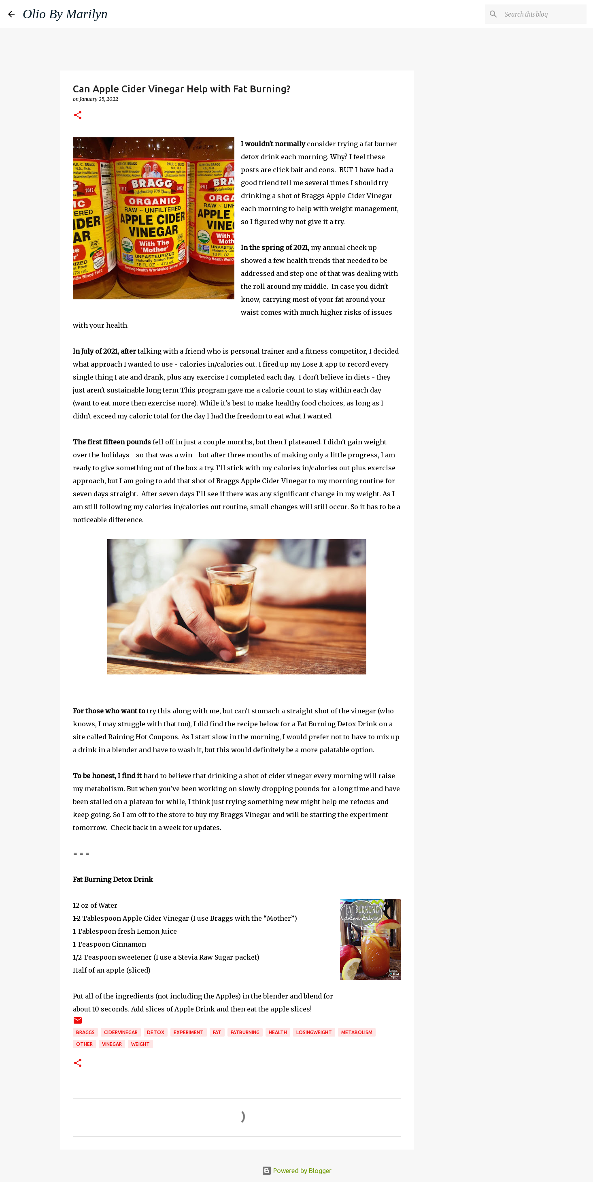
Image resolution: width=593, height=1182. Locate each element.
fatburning (245, 1032)
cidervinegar (121, 1032)
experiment (189, 1032)
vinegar (112, 1044)
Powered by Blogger (297, 1170)
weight (140, 1044)
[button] (78, 115)
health (278, 1032)
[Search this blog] (544, 14)
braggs (85, 1032)
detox (155, 1032)
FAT (217, 1032)
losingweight (314, 1032)
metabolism (356, 1032)
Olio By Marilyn (65, 13)
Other (84, 1044)
